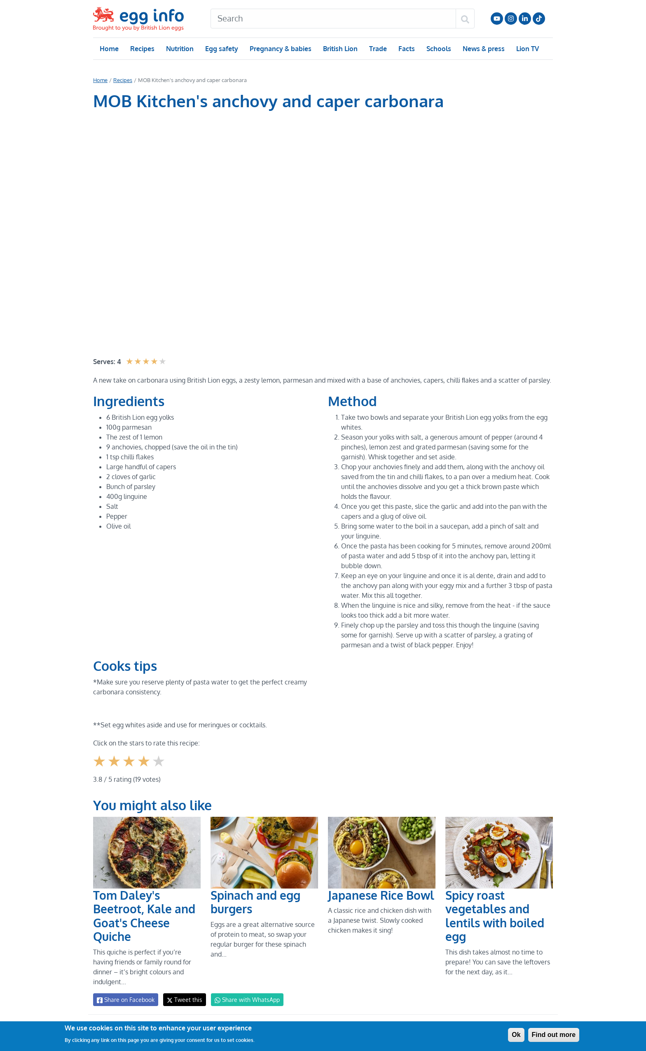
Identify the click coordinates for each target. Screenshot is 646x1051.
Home (109, 49)
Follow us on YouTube (497, 18)
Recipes (142, 49)
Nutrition (180, 49)
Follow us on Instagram (511, 18)
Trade (377, 49)
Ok (516, 1034)
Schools (438, 49)
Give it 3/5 (129, 767)
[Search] (333, 18)
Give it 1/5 (100, 767)
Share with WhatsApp (243, 1000)
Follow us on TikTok (539, 18)
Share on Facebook (125, 1000)
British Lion (339, 49)
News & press (483, 49)
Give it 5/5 (159, 767)
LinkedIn (525, 18)
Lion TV (526, 49)
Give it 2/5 (115, 767)
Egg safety (221, 49)
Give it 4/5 (145, 767)
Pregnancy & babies (280, 49)
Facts (406, 49)
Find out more (554, 1034)
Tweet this (182, 999)
